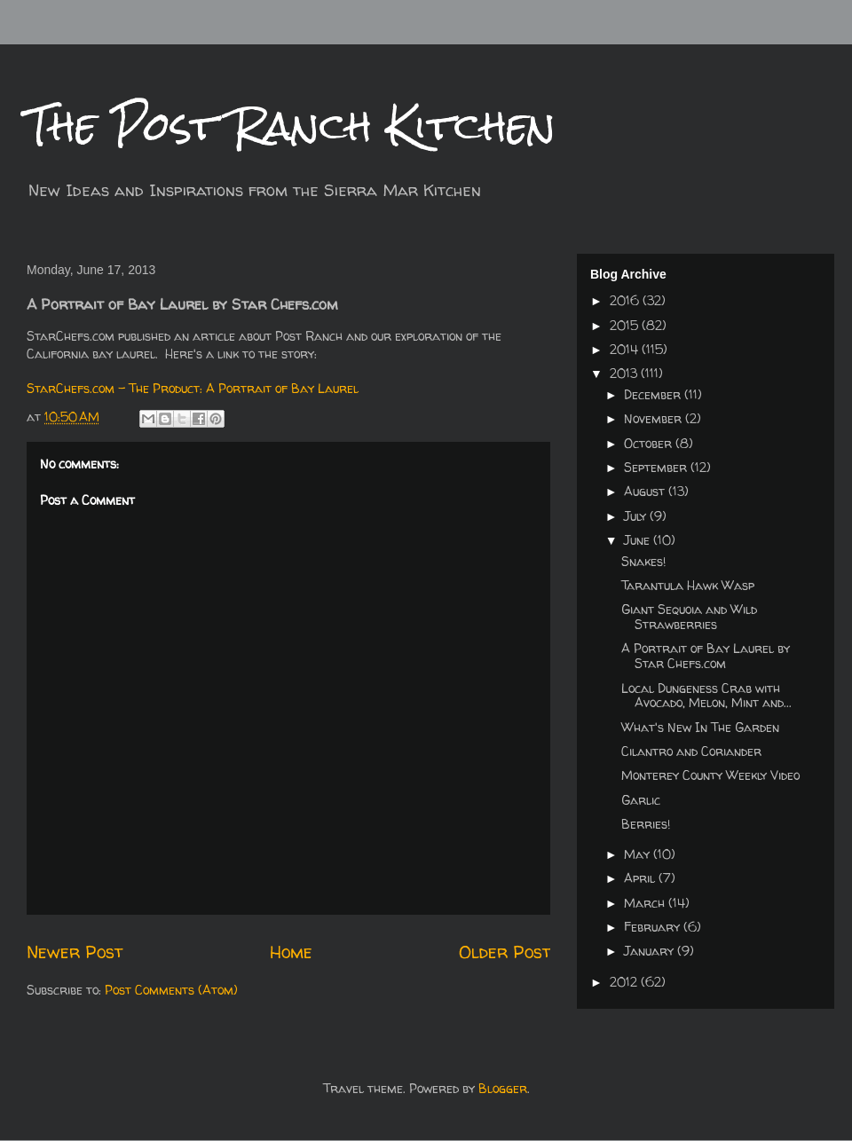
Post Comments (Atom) (171, 989)
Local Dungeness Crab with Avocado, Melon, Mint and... (706, 696)
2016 (626, 300)
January (650, 950)
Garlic (640, 799)
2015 (626, 325)
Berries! (645, 823)
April (641, 878)
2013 (625, 373)
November (654, 418)
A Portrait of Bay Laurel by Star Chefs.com (705, 656)
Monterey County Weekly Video (710, 775)
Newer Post (74, 952)
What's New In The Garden (700, 727)
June (638, 539)
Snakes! (643, 561)
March (646, 902)
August (646, 491)
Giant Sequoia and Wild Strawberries (689, 617)
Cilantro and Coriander (691, 751)
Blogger (502, 1088)
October (649, 443)
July (637, 516)
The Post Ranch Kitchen (291, 125)
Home (291, 952)
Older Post (504, 952)
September (657, 467)
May (638, 854)
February (653, 926)
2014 (626, 349)
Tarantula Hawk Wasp (687, 585)
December (654, 394)
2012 (625, 981)
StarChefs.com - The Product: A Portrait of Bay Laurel (193, 388)
